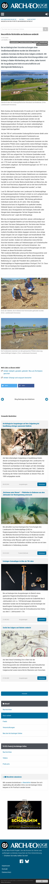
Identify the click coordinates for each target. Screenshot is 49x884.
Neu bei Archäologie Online (12, 733)
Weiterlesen (42, 484)
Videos (5, 758)
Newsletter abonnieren (13, 777)
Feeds (5, 721)
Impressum (6, 866)
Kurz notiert (31, 19)
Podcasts (6, 764)
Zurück (24, 694)
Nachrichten (7, 709)
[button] (9, 385)
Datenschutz (6, 872)
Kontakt (5, 869)
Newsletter (27, 782)
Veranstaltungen (9, 727)
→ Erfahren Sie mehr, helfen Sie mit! (15, 855)
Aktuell (21, 19)
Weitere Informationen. (6, 882)
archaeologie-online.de (8, 19)
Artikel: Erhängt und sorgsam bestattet (17, 378)
